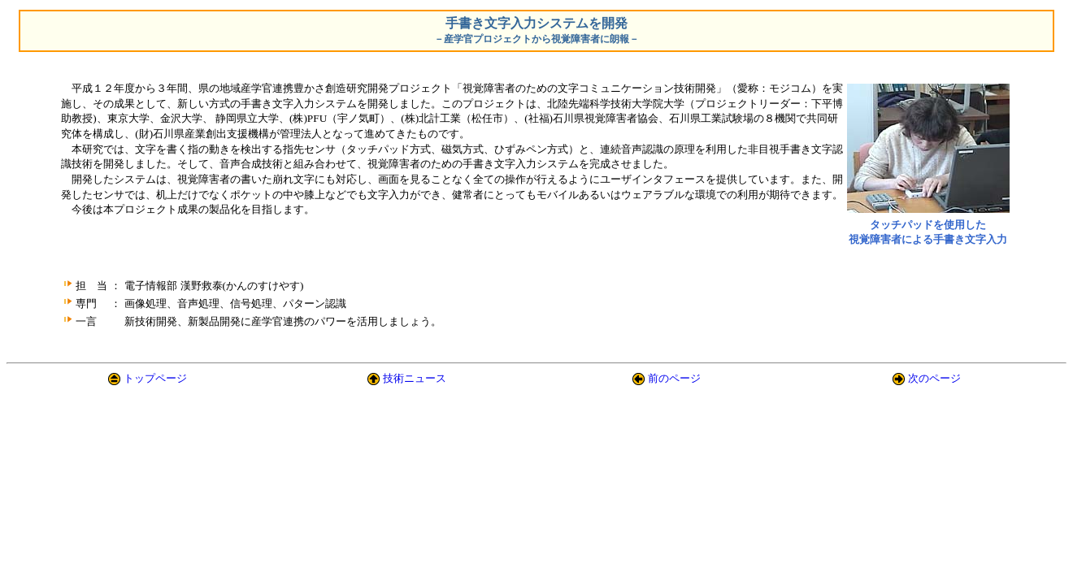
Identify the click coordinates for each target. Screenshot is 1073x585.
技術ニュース (414, 378)
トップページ (155, 378)
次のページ (934, 378)
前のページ (674, 378)
